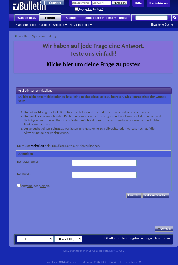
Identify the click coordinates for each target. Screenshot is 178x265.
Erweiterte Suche (162, 24)
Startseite (22, 24)
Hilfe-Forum (112, 238)
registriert (37, 146)
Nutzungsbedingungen (137, 238)
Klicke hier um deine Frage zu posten (94, 64)
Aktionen (58, 24)
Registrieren (158, 3)
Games (71, 18)
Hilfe (138, 3)
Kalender (44, 24)
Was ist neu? (27, 18)
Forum (50, 18)
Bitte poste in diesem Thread (106, 18)
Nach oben (162, 238)
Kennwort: (24, 173)
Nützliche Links (79, 24)
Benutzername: (27, 161)
